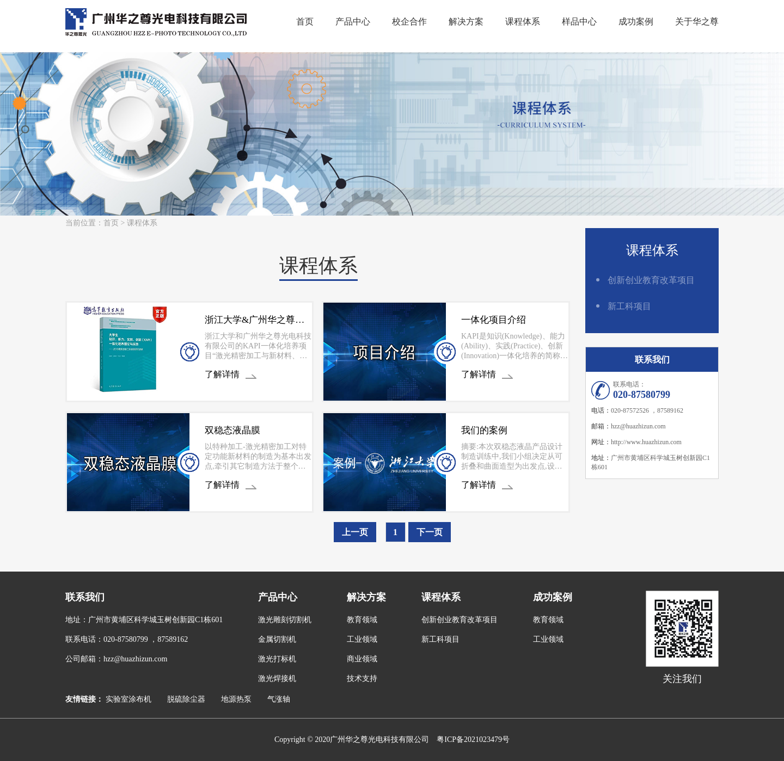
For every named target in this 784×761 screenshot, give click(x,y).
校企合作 (409, 21)
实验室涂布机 (128, 699)
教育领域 (362, 620)
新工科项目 (629, 306)
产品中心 (352, 21)
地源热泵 (236, 699)
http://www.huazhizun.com (646, 442)
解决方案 (466, 21)
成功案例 (635, 21)
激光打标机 (277, 659)
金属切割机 (277, 639)
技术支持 (362, 678)
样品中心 (579, 21)
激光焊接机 (277, 678)
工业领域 (362, 639)
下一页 (429, 532)
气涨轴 (278, 699)
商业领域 (362, 659)
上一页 (355, 532)
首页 (305, 21)
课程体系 (522, 21)
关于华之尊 (697, 21)
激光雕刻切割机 (284, 620)
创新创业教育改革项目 (651, 280)
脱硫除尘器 (186, 699)
